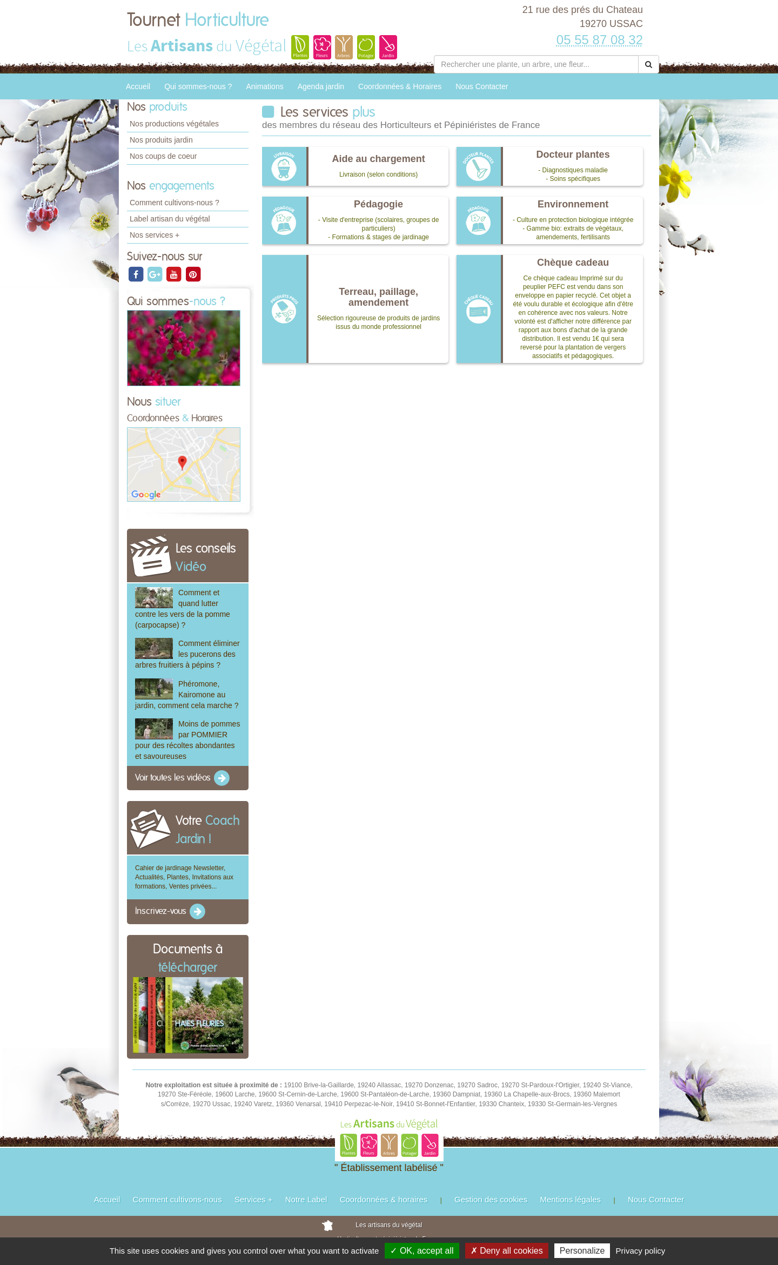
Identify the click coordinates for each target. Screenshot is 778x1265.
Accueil (138, 86)
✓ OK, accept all (421, 1250)
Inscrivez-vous (171, 912)
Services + (253, 1199)
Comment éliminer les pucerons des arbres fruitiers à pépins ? (187, 654)
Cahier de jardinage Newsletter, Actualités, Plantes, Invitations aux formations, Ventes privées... (184, 877)
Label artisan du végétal (170, 218)
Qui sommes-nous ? (198, 86)
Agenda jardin (321, 86)
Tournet (198, 20)
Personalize (582, 1250)
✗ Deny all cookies (507, 1250)
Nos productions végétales (174, 123)
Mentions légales (570, 1199)
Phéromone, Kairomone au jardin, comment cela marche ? (186, 694)
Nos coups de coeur (163, 156)
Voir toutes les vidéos (183, 778)
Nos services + (154, 235)
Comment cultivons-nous (177, 1199)
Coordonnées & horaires (384, 1199)
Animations (264, 86)
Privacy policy (641, 1250)
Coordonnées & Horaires (399, 86)
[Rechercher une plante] (536, 64)
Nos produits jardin (161, 140)
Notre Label (306, 1199)
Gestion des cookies (490, 1199)
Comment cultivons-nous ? (174, 202)
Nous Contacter (481, 86)
